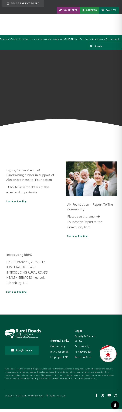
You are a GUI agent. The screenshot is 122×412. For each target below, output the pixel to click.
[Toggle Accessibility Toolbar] (115, 405)
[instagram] (115, 395)
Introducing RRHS (19, 255)
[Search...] (105, 46)
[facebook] (96, 395)
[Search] (91, 46)
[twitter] (102, 395)
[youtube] (109, 395)
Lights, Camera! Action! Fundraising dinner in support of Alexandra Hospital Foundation (30, 175)
